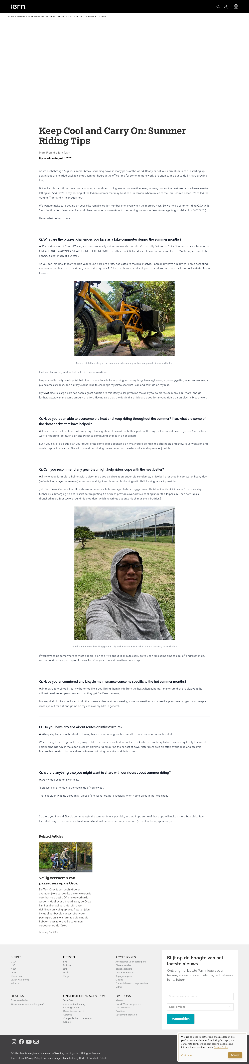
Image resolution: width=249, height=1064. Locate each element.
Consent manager (52, 1058)
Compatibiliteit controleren (77, 1018)
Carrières (120, 1011)
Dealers (17, 996)
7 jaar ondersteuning (74, 1004)
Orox (13, 972)
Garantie (67, 1015)
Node (66, 972)
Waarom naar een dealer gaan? (27, 1004)
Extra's (118, 987)
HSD (13, 965)
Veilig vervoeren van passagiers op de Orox (58, 880)
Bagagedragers (123, 969)
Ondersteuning (150, 6)
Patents (103, 1058)
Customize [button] (186, 1055)
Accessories (73, 6)
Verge (66, 976)
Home (11, 17)
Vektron (15, 983)
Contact (67, 1022)
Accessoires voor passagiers (130, 962)
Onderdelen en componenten (131, 983)
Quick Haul (17, 976)
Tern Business (122, 1007)
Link (65, 969)
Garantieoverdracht (73, 1011)
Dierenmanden (123, 965)
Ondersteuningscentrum (84, 996)
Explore (21, 17)
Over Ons (123, 996)
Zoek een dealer (19, 1000)
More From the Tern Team (42, 17)
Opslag (119, 980)
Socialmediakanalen (126, 1015)
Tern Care (68, 1000)
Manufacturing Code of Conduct (80, 1058)
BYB (65, 962)
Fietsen (69, 957)
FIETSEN (51, 6)
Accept (235, 1055)
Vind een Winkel (101, 6)
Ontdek (126, 6)
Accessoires (125, 957)
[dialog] (212, 1047)
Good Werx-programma (128, 1004)
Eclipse (67, 965)
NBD (13, 969)
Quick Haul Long (20, 980)
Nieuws (119, 1000)
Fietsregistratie (71, 1007)
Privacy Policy (33, 1058)
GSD (46, 393)
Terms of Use (18, 1058)
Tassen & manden (124, 972)
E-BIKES (16, 957)
